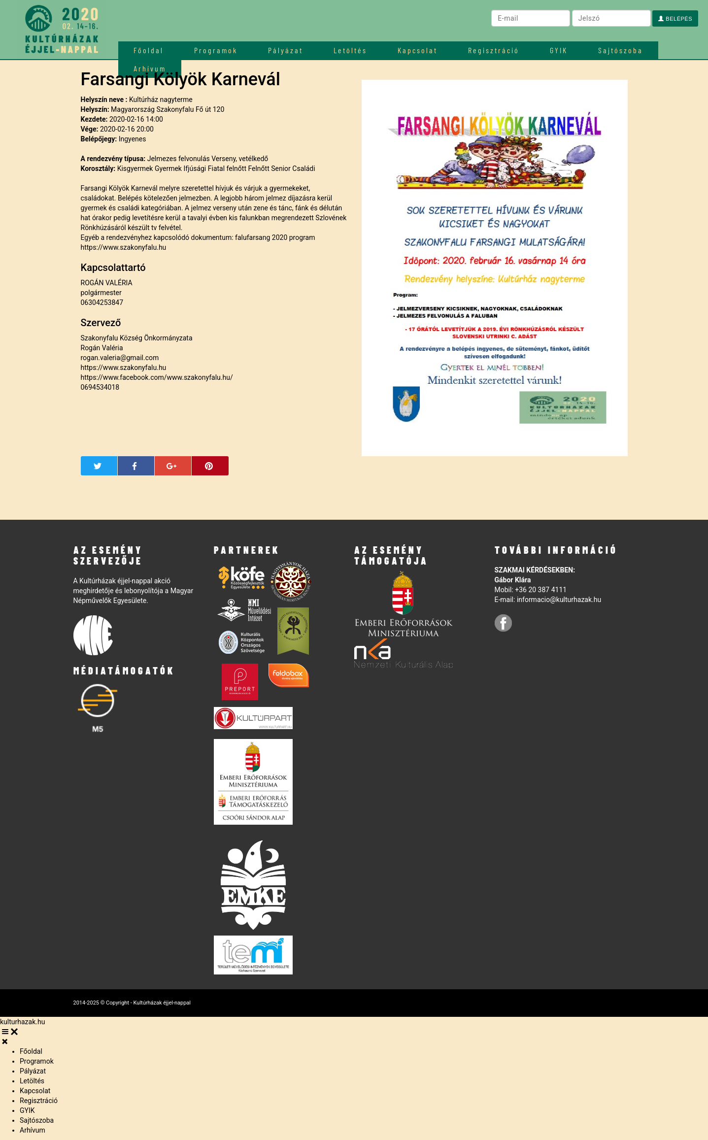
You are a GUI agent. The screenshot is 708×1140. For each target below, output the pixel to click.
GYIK (559, 50)
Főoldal (149, 50)
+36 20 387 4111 (541, 590)
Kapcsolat (418, 50)
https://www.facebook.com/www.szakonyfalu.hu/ (157, 377)
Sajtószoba (620, 50)
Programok (215, 50)
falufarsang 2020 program (275, 237)
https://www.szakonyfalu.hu (124, 247)
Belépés (675, 19)
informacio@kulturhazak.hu (559, 600)
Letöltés (350, 50)
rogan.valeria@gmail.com (120, 358)
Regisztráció (493, 50)
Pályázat (285, 50)
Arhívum (32, 1130)
